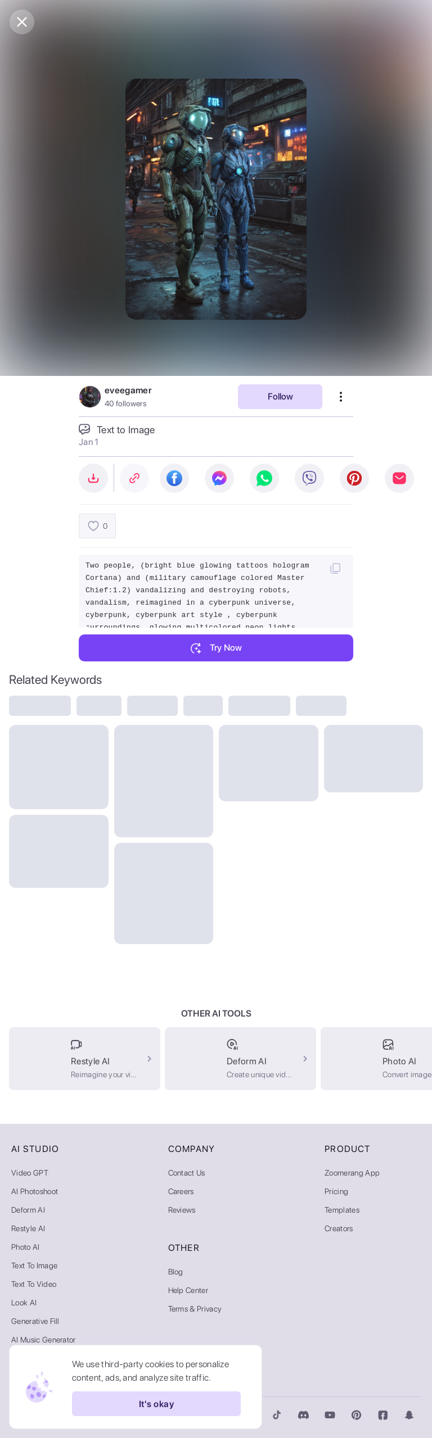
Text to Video (33, 1284)
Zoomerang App (352, 1172)
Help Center (188, 1290)
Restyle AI (28, 1228)
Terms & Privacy (195, 1308)
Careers (181, 1191)
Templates (342, 1209)
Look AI (24, 1302)
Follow (280, 396)
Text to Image (34, 1265)
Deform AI (28, 1209)
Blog (175, 1271)
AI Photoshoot (34, 1191)
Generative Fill (35, 1321)
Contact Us (186, 1172)
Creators (339, 1228)
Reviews (182, 1209)
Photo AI (25, 1246)
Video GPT (29, 1172)
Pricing (336, 1191)
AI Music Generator (43, 1339)
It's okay (156, 1403)
